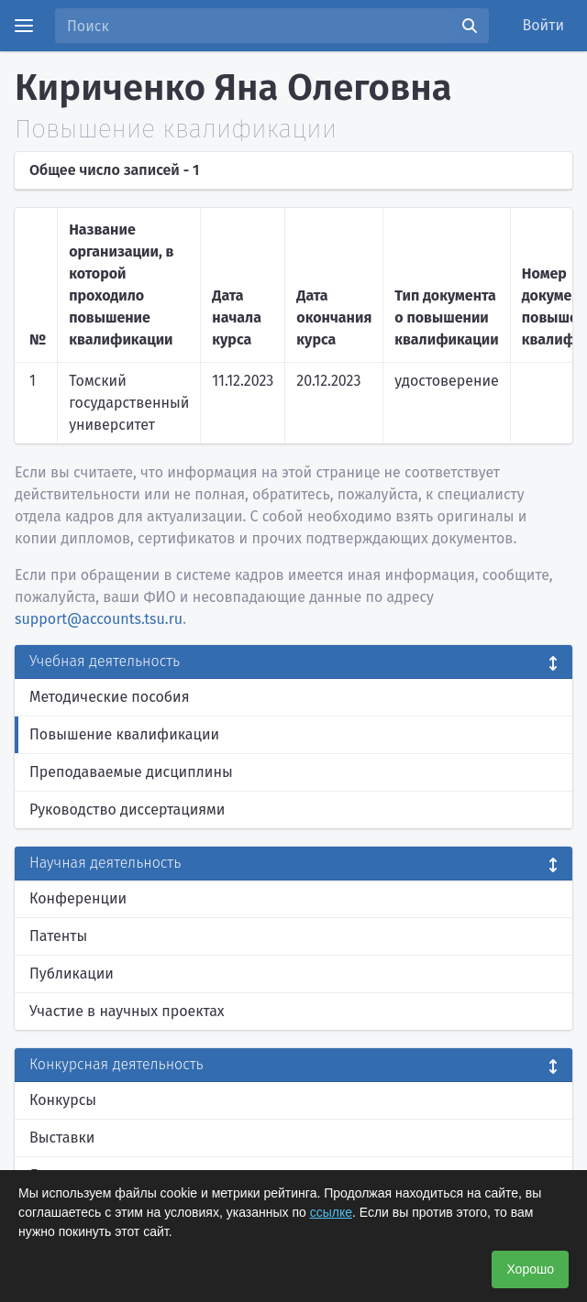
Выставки (61, 1137)
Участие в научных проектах (127, 1011)
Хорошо (530, 1269)
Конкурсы (62, 1100)
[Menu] (23, 25)
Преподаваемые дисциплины (131, 772)
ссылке (331, 1212)
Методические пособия (109, 697)
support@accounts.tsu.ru (99, 619)
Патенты (58, 936)
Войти (544, 25)
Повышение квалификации (124, 734)
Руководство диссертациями (127, 809)
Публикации (71, 973)
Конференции (78, 898)
